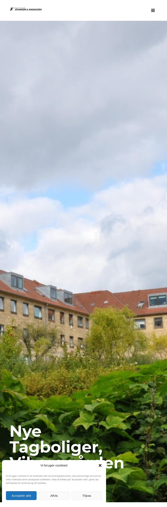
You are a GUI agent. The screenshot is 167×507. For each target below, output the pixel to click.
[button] (100, 465)
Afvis (54, 495)
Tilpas (86, 495)
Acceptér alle (21, 495)
